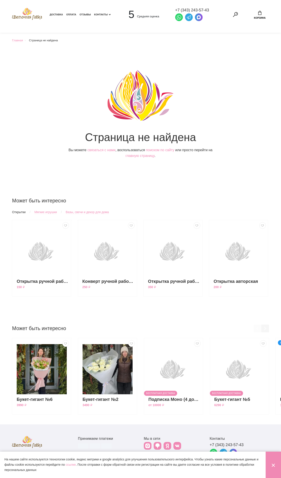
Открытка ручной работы (43, 281)
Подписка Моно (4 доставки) (174, 399)
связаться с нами (101, 150)
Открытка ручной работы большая (174, 281)
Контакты (101, 14)
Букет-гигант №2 (101, 399)
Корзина (260, 15)
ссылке (71, 464)
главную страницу (140, 156)
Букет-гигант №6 (35, 399)
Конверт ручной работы (108, 281)
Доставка (56, 14)
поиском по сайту (160, 150)
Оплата (71, 14)
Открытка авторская (236, 281)
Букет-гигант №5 (232, 399)
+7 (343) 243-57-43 (227, 445)
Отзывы (85, 14)
